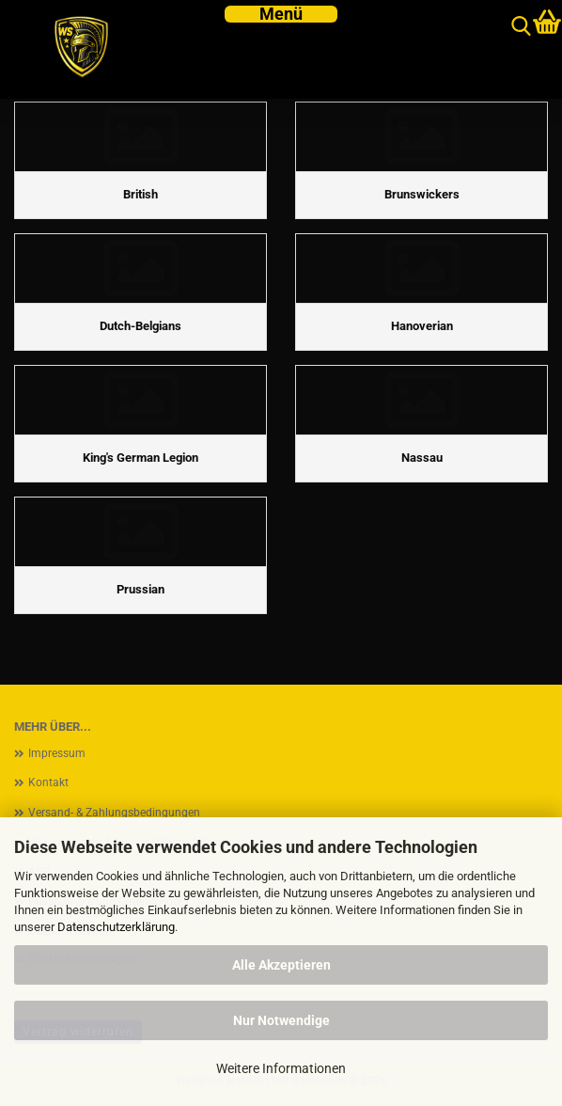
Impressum (57, 753)
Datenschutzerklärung (116, 927)
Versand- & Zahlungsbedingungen (114, 812)
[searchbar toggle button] (521, 27)
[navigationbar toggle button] (281, 14)
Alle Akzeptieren (281, 964)
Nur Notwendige (281, 1020)
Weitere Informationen (281, 1068)
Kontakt (48, 782)
